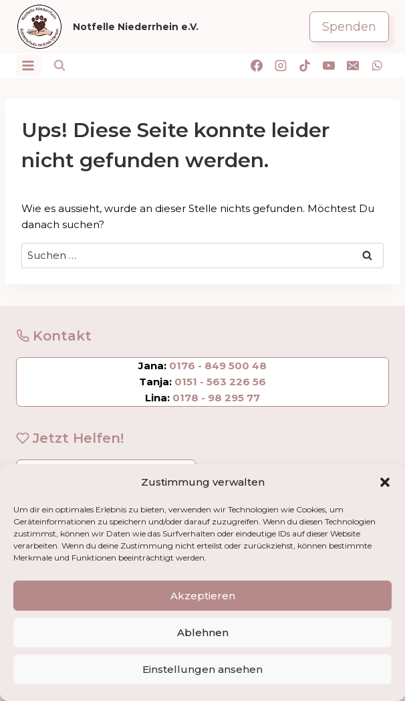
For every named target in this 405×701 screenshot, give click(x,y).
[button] (385, 482)
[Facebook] (257, 66)
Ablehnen (203, 632)
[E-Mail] (353, 66)
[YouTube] (329, 66)
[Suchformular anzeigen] (59, 66)
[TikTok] (305, 66)
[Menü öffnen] (28, 65)
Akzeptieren (202, 595)
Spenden (349, 26)
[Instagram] (281, 66)
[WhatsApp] (377, 66)
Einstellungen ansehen (202, 669)
